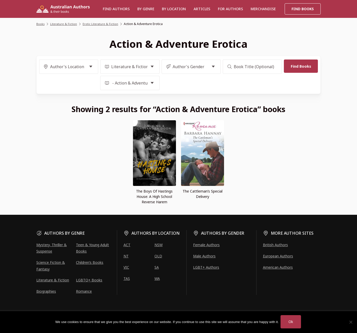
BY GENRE (145, 8)
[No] (350, 322)
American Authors (278, 267)
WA (157, 278)
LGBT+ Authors (206, 267)
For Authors (230, 8)
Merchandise (263, 8)
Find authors (116, 8)
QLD (158, 256)
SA (156, 267)
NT (126, 256)
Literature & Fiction (52, 280)
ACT (127, 244)
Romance (84, 291)
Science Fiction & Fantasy (50, 265)
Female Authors (206, 244)
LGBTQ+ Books (89, 280)
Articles (202, 8)
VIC (126, 267)
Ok (291, 322)
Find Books (303, 8)
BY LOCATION (174, 8)
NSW (158, 244)
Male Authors (204, 256)
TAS (127, 278)
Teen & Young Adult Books (92, 248)
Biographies (46, 291)
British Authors (275, 244)
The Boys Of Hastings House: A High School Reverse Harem (154, 196)
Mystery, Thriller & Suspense (51, 248)
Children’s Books (89, 262)
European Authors (278, 256)
